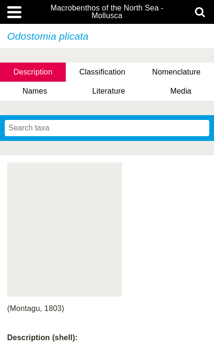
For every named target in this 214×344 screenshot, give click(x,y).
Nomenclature (176, 72)
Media (180, 91)
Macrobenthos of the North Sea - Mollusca (107, 12)
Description (32, 72)
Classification (102, 72)
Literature (108, 91)
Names (34, 91)
